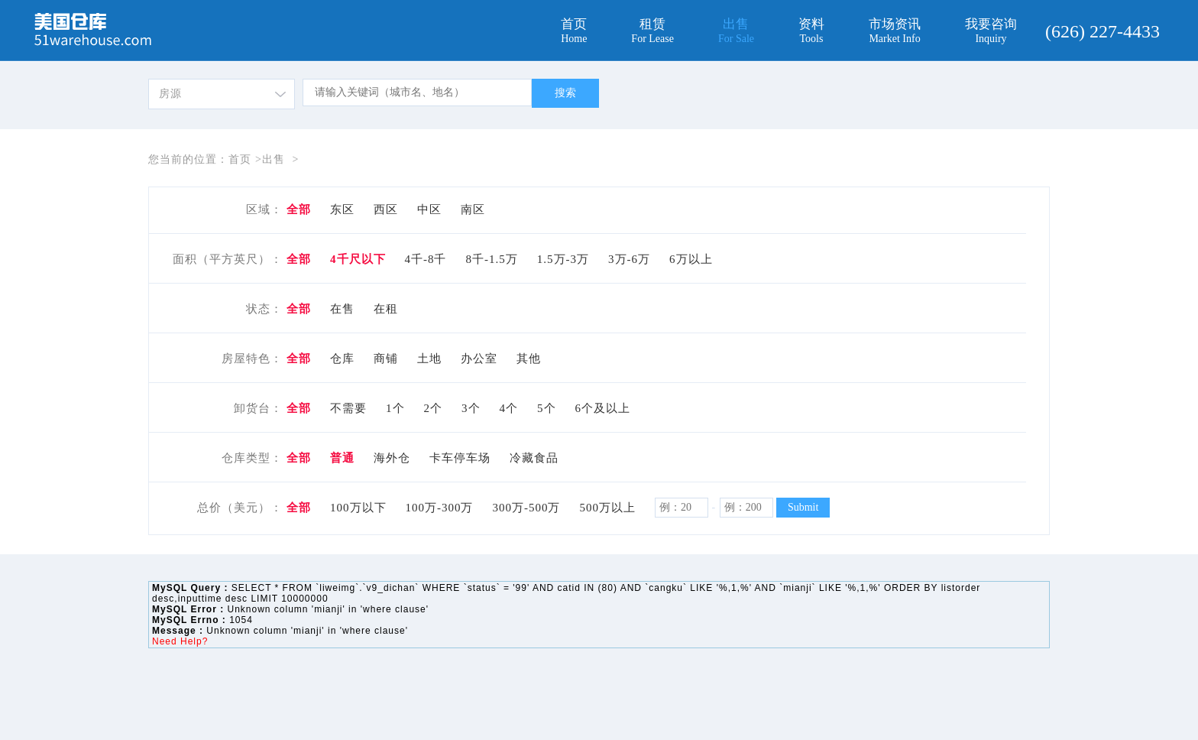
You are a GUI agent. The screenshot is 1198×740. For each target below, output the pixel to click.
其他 (528, 358)
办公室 (479, 358)
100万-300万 (440, 507)
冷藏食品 (534, 458)
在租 (386, 309)
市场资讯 (895, 31)
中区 (429, 209)
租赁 (652, 31)
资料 (811, 31)
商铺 (386, 358)
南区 (473, 209)
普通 (342, 458)
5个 (546, 408)
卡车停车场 (460, 458)
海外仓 (392, 458)
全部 (299, 209)
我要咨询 (991, 31)
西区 (386, 209)
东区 (342, 209)
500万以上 (608, 507)
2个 (433, 408)
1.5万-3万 (563, 259)
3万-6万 (629, 259)
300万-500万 (527, 507)
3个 (471, 408)
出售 (736, 31)
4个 (509, 408)
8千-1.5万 (492, 259)
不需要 (348, 408)
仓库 (342, 358)
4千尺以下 (358, 259)
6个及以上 (603, 408)
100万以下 (358, 507)
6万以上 (691, 259)
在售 (342, 309)
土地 (429, 358)
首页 (574, 31)
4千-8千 (426, 259)
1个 (395, 408)
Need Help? (180, 641)
